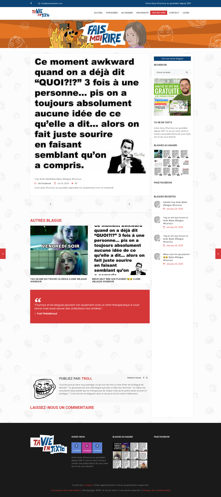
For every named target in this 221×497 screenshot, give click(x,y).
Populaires (112, 12)
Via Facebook (44, 183)
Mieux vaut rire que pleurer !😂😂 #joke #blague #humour (176, 257)
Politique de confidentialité (156, 490)
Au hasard (127, 12)
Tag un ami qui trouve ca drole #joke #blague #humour (175, 220)
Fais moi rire (158, 12)
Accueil (98, 12)
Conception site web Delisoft (66, 490)
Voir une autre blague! (172, 58)
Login (186, 12)
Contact (174, 12)
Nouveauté (142, 12)
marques (88, 485)
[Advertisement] (90, 349)
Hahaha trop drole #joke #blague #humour (175, 204)
